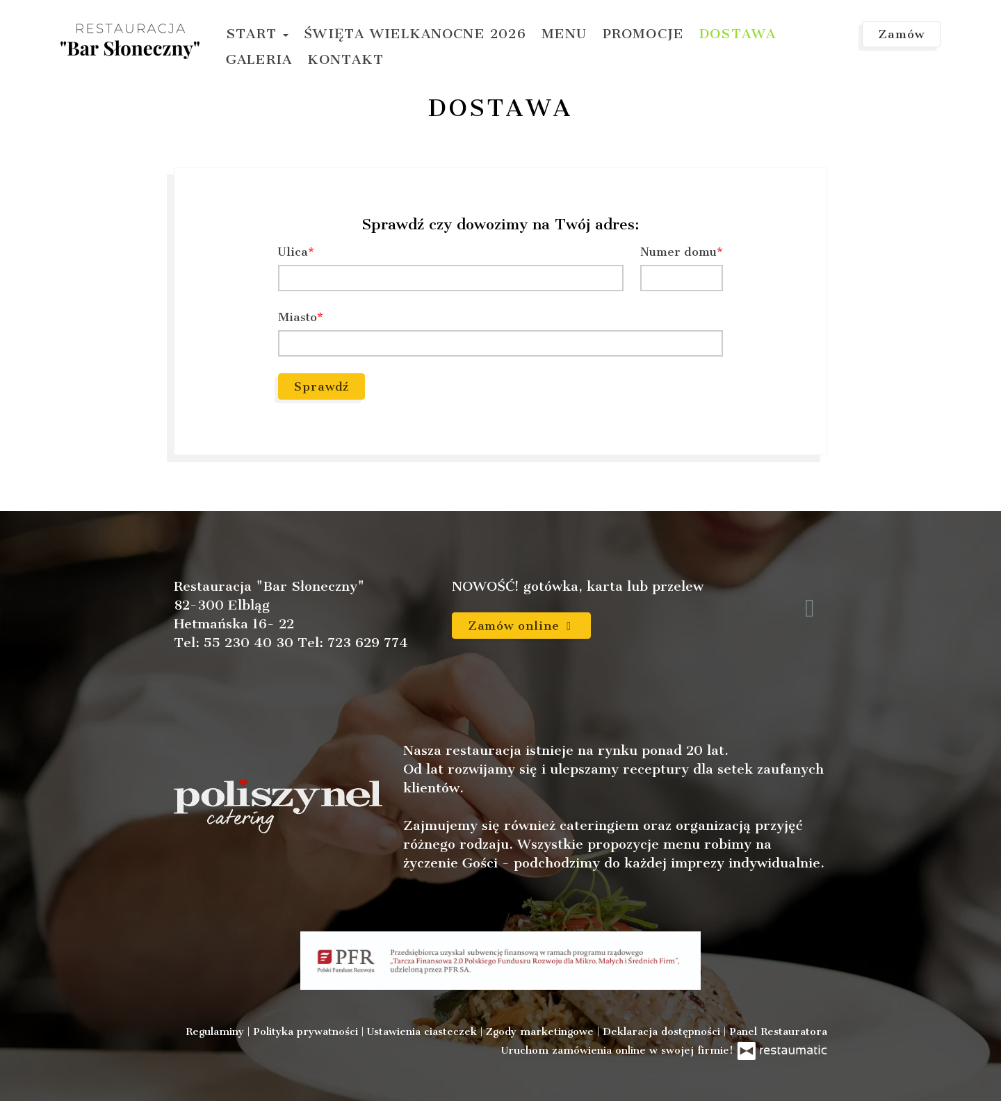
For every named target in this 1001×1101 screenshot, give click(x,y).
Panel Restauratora (778, 1031)
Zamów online (521, 626)
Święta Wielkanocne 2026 (415, 34)
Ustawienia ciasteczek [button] (423, 1031)
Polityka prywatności (307, 1031)
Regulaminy (216, 1031)
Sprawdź (321, 386)
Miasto (297, 317)
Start (257, 34)
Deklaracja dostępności (663, 1031)
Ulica (293, 252)
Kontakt (345, 59)
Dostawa (737, 34)
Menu (564, 34)
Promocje (644, 34)
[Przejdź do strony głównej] (130, 41)
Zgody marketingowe (541, 1031)
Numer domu (678, 252)
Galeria (259, 59)
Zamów (901, 34)
